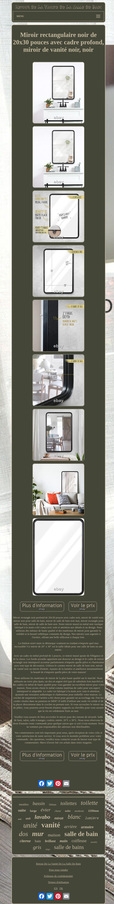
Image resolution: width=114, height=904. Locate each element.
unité (30, 825)
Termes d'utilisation (58, 882)
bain (38, 841)
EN (55, 888)
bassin (39, 803)
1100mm (93, 810)
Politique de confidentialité (58, 876)
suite (22, 810)
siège (47, 849)
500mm (52, 804)
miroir (59, 818)
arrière (70, 826)
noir (20, 819)
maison (54, 835)
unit (28, 818)
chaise (58, 811)
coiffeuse (79, 841)
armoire (87, 827)
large (33, 810)
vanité (50, 825)
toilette (89, 802)
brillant (50, 841)
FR (61, 888)
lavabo (42, 817)
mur (38, 833)
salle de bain (81, 833)
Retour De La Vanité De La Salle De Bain (58, 863)
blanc (74, 816)
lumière (92, 818)
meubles (24, 804)
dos (23, 833)
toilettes (68, 803)
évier (46, 809)
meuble (94, 842)
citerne (25, 841)
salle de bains (69, 847)
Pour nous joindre (58, 869)
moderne (79, 810)
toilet (68, 810)
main (63, 841)
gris (37, 847)
